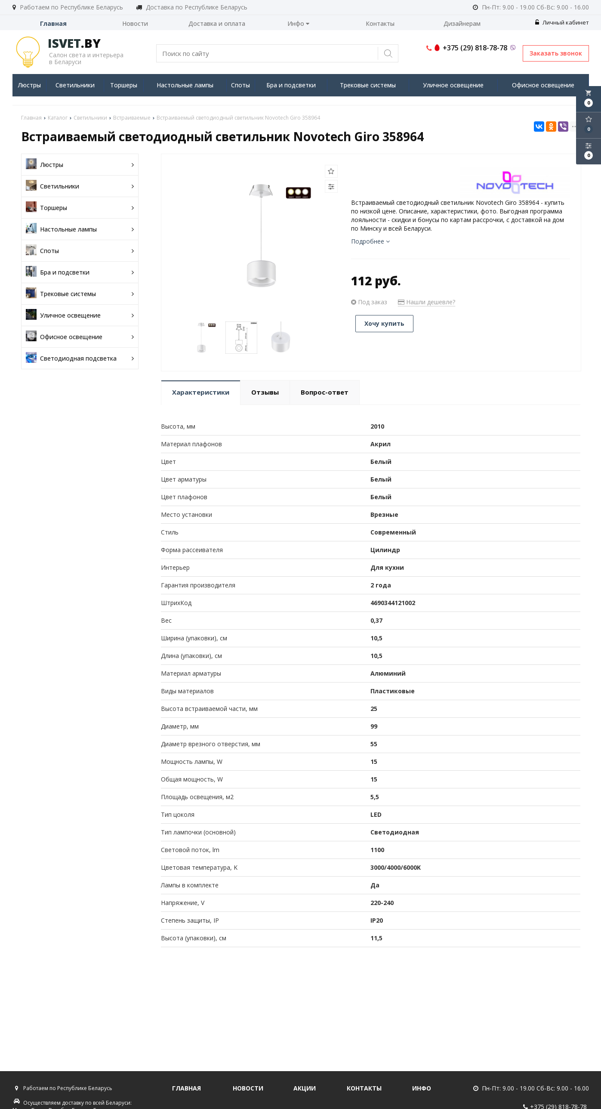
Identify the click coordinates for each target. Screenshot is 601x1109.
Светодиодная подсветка (80, 358)
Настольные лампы (185, 85)
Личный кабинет (562, 22)
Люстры (29, 85)
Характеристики (200, 392)
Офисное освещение (543, 85)
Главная (53, 23)
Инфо (298, 23)
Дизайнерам (462, 23)
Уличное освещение (453, 85)
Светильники (75, 85)
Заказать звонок (556, 53)
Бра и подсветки (291, 85)
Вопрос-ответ (324, 392)
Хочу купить (384, 323)
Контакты (380, 23)
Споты (240, 85)
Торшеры (123, 85)
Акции (304, 1088)
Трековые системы (368, 85)
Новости (135, 23)
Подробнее (370, 241)
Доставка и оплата (216, 23)
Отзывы (265, 392)
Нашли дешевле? (426, 302)
